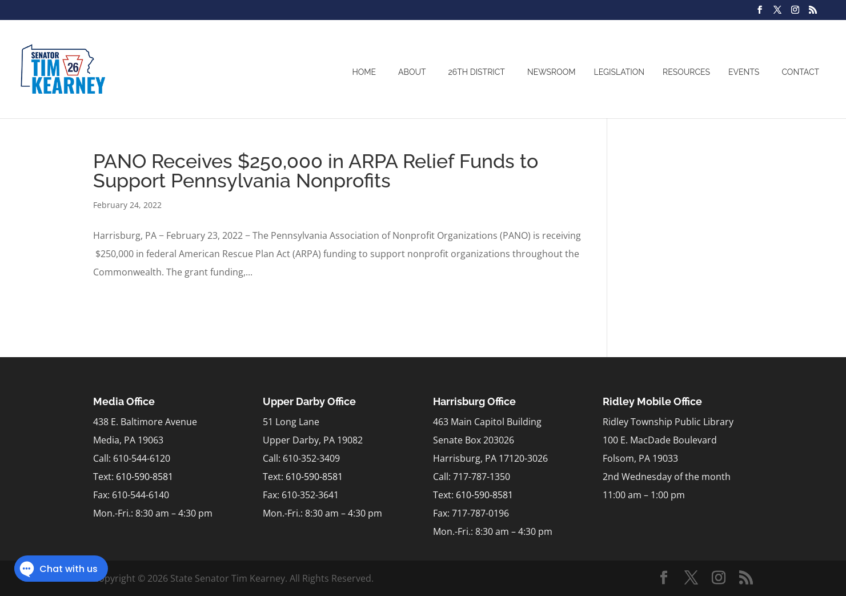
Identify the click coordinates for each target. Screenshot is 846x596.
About (412, 72)
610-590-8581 (144, 476)
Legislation (619, 72)
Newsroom (551, 72)
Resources (686, 72)
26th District (476, 72)
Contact (800, 72)
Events (743, 72)
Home (364, 72)
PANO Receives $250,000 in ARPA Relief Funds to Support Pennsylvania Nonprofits (315, 171)
